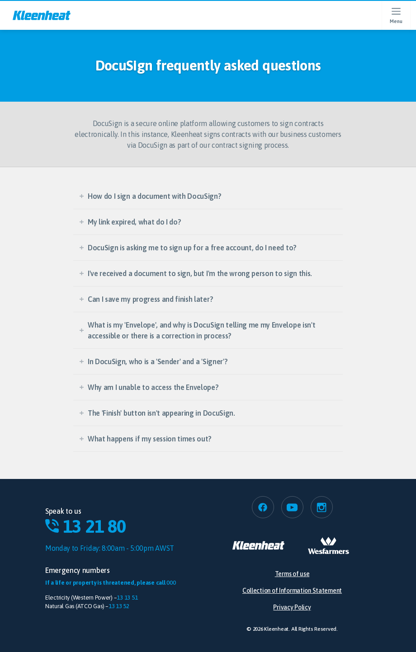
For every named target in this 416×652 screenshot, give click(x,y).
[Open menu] (396, 15)
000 (170, 582)
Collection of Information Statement (292, 590)
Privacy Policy (292, 607)
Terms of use (292, 573)
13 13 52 (119, 606)
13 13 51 (127, 597)
